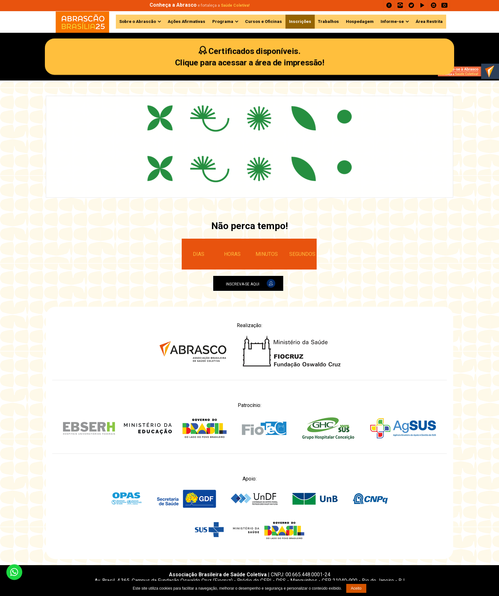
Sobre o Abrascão (137, 21)
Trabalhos (328, 21)
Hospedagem (360, 21)
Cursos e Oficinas (263, 21)
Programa (222, 21)
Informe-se (392, 21)
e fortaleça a (200, 5)
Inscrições (300, 21)
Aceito (356, 588)
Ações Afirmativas (186, 21)
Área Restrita (429, 21)
